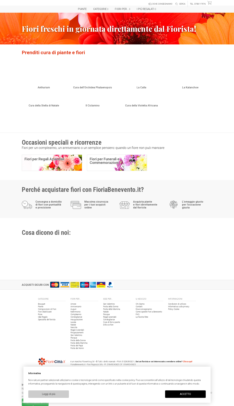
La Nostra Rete (142, 317)
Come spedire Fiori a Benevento (149, 312)
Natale (73, 325)
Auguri (73, 309)
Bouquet (41, 304)
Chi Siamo (140, 304)
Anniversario (76, 306)
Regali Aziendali (77, 330)
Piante (82, 9)
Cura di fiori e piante (111, 322)
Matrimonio (75, 312)
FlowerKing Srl (88, 361)
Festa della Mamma (79, 343)
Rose (40, 314)
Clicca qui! (187, 361)
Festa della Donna (78, 340)
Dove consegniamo (144, 309)
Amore (73, 304)
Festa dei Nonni (77, 348)
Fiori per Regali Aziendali (44, 159)
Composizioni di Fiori (47, 309)
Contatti (139, 306)
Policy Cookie (173, 309)
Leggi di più (48, 394)
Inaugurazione (77, 319)
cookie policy (128, 380)
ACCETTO (185, 394)
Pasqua (74, 338)
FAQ (137, 314)
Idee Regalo (42, 317)
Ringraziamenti (77, 332)
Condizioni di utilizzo (177, 304)
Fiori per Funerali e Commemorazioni (104, 161)
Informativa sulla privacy (178, 306)
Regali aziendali (109, 317)
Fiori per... (122, 9)
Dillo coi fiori (108, 325)
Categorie (100, 9)
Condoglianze (76, 317)
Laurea (73, 322)
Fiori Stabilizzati (45, 312)
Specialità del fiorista (46, 319)
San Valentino (76, 335)
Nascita (74, 327)
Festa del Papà (77, 345)
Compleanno (76, 314)
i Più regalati (146, 9)
